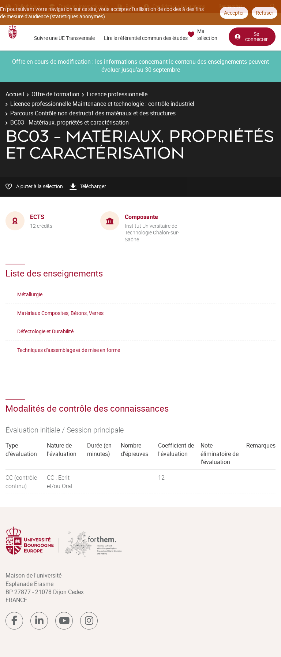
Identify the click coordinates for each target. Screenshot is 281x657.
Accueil (14, 94)
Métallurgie (29, 294)
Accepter (234, 12)
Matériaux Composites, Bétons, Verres (60, 312)
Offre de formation (55, 94)
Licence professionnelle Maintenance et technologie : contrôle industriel (102, 104)
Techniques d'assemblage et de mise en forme (68, 349)
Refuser (264, 12)
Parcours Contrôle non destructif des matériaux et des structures (93, 113)
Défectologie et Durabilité (45, 331)
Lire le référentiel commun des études (146, 37)
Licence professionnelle (117, 94)
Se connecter (251, 36)
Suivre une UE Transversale (64, 37)
